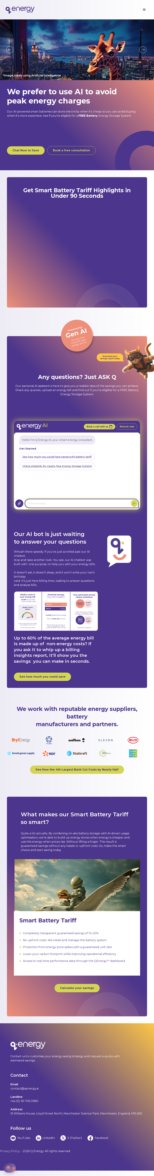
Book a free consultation (71, 150)
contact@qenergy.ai (24, 1088)
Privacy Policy (10, 1151)
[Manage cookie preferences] (9, 1168)
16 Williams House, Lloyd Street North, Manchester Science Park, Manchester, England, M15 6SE (76, 1113)
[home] (20, 10)
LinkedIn (49, 1138)
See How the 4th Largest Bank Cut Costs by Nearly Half (77, 769)
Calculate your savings (77, 988)
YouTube (23, 1138)
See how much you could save (42, 676)
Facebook (101, 1138)
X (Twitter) (74, 1138)
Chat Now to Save (26, 150)
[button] (144, 10)
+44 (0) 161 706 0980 (24, 1101)
